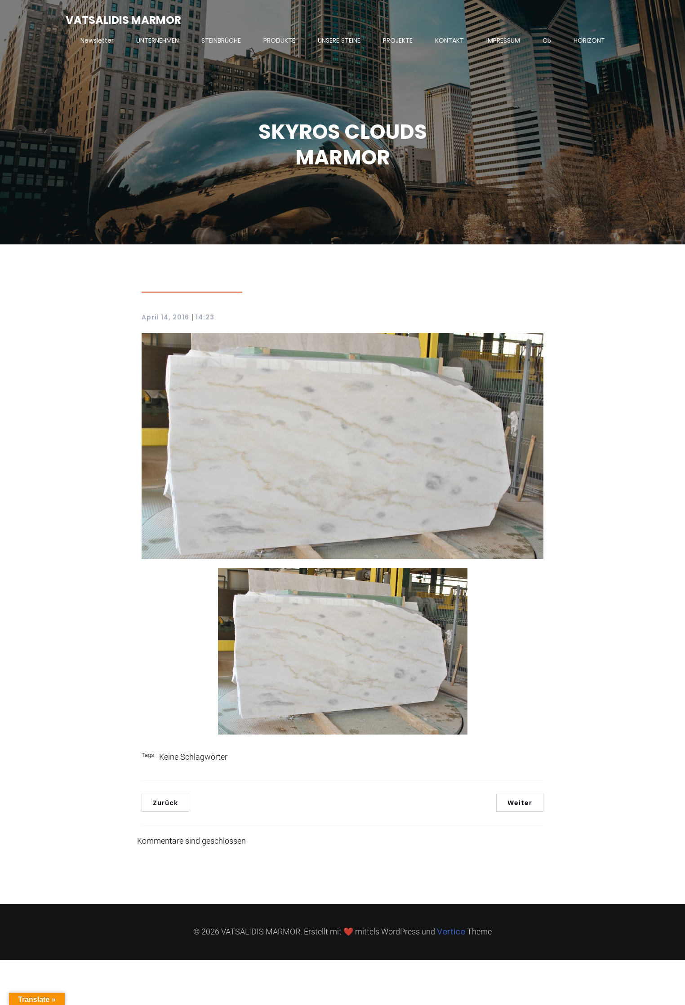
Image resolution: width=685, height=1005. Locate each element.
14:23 (205, 317)
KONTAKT (449, 40)
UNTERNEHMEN (157, 40)
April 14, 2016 (165, 317)
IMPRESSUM (503, 40)
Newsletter (97, 40)
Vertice (451, 931)
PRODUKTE (279, 40)
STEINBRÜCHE (221, 40)
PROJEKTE (398, 40)
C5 (547, 40)
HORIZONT (589, 40)
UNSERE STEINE (339, 40)
